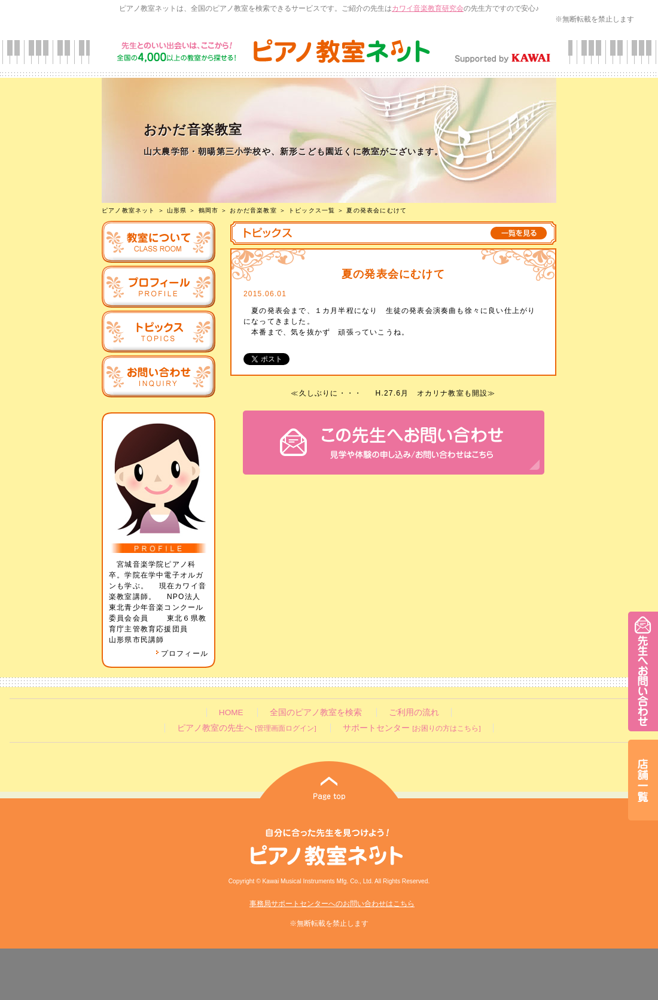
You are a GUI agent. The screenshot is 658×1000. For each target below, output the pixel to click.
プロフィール (182, 653)
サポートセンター (411, 728)
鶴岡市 (209, 210)
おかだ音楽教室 (253, 210)
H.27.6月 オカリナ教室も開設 (432, 393)
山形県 (177, 210)
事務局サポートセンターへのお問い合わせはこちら (332, 903)
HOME (231, 712)
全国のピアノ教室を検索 (316, 712)
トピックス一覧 (311, 210)
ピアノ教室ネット (129, 210)
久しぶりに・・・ (330, 393)
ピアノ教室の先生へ (246, 728)
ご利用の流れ (414, 712)
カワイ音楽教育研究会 (428, 8)
